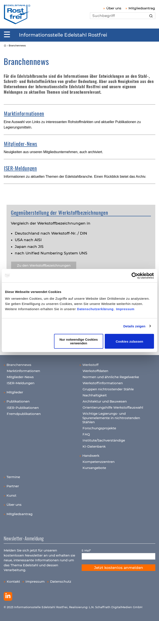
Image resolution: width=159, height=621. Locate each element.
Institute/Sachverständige (104, 440)
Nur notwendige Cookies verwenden (78, 341)
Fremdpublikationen (24, 414)
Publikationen (18, 401)
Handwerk (90, 455)
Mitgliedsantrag (142, 8)
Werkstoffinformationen (103, 383)
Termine (13, 477)
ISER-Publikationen (23, 408)
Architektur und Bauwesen (105, 401)
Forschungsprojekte (99, 428)
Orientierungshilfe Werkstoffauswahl (113, 407)
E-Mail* (86, 550)
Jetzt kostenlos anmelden (118, 567)
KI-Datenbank (94, 446)
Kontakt (13, 581)
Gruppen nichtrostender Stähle (108, 389)
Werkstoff (90, 365)
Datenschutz (60, 581)
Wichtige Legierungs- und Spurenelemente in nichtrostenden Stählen (111, 417)
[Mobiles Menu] (7, 34)
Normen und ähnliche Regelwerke (111, 377)
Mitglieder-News (20, 143)
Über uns (113, 8)
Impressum (125, 309)
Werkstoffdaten (95, 371)
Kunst (11, 495)
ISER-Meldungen (20, 168)
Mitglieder (15, 392)
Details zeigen (134, 326)
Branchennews (19, 365)
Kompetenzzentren (99, 462)
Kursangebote (94, 468)
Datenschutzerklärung (95, 309)
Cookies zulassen (129, 341)
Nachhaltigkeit (95, 395)
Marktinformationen (24, 113)
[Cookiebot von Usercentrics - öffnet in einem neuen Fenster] (135, 275)
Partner (13, 486)
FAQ (86, 434)
